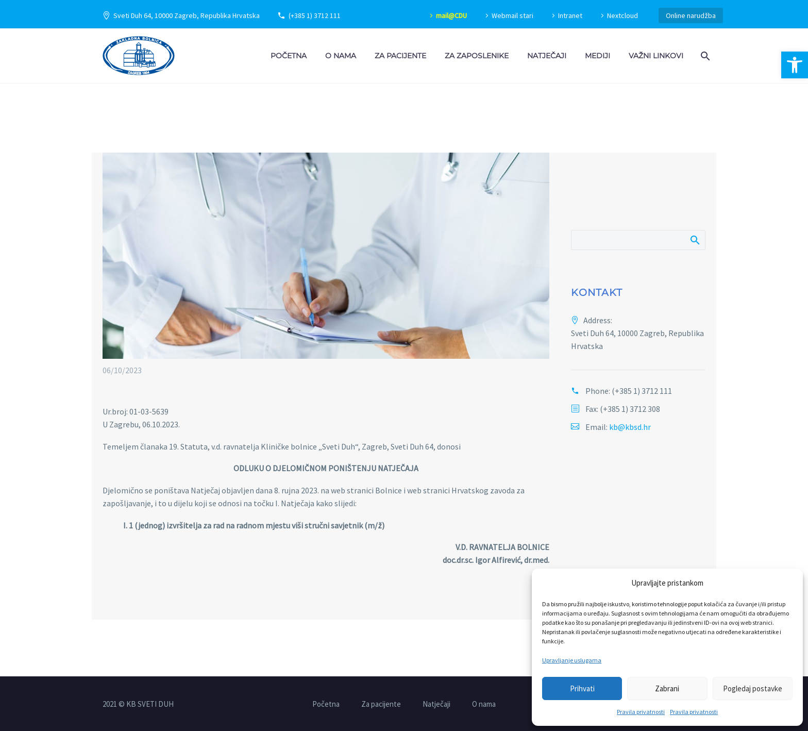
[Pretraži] (638, 240)
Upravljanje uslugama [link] (571, 660)
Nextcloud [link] (622, 15)
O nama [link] (340, 55)
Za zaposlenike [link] (477, 55)
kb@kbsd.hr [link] (630, 427)
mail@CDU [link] (451, 15)
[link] (794, 65)
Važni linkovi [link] (656, 55)
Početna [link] (289, 55)
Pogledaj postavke (752, 688)
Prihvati (582, 688)
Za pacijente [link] (400, 55)
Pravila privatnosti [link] (641, 712)
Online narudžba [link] (691, 15)
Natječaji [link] (546, 55)
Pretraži (694, 240)
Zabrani (667, 688)
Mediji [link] (597, 55)
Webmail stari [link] (512, 15)
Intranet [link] (570, 15)
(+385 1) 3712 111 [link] (315, 15)
